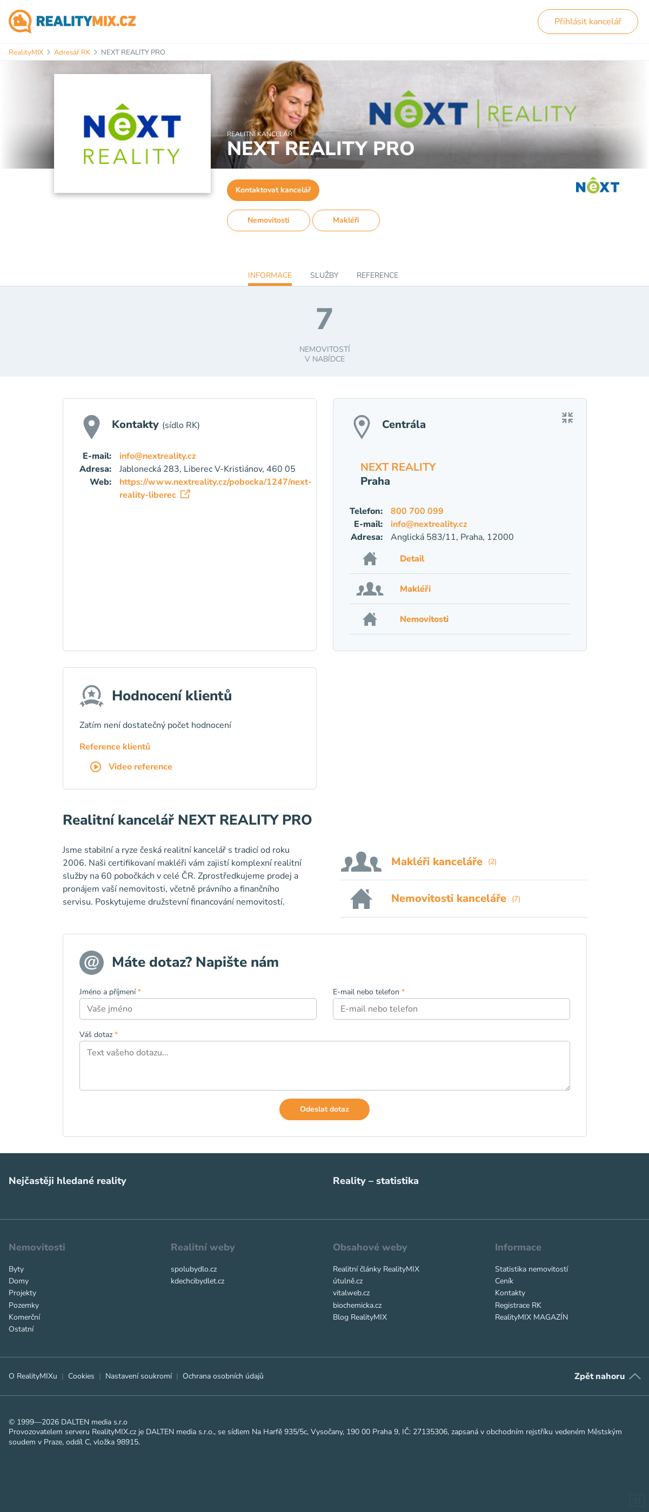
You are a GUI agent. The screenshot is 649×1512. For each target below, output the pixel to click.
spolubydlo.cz (194, 1269)
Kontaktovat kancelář (273, 190)
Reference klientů (114, 746)
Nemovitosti (268, 220)
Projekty (22, 1293)
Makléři (346, 220)
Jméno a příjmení (110, 992)
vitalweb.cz (351, 1293)
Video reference (131, 767)
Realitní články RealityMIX (376, 1269)
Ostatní (21, 1329)
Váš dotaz (98, 1034)
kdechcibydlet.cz (197, 1281)
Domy (19, 1281)
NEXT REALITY (398, 467)
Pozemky (24, 1305)
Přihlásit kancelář (587, 22)
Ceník (504, 1281)
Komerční (24, 1317)
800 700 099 (417, 511)
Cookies (81, 1376)
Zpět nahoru (599, 1376)
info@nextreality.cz (429, 524)
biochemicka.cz (357, 1305)
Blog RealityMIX (360, 1317)
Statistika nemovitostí (531, 1269)
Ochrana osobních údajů (223, 1376)
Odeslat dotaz (324, 1109)
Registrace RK (518, 1305)
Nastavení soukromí (138, 1376)
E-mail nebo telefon (369, 992)
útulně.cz (348, 1281)
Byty (16, 1269)
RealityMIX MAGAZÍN (531, 1317)
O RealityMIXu (33, 1376)
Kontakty (510, 1293)
